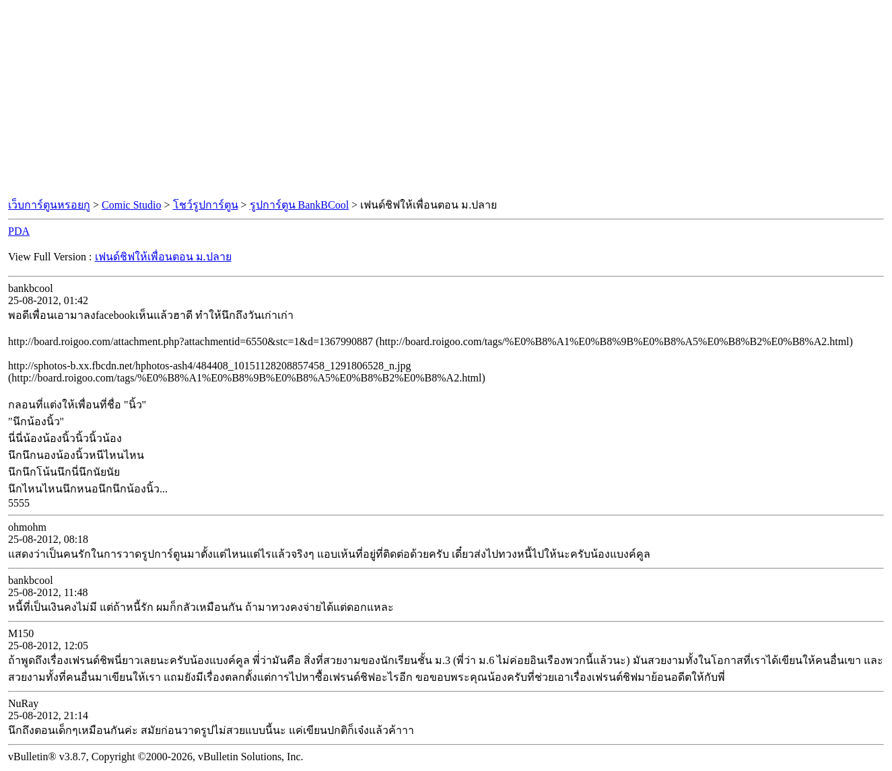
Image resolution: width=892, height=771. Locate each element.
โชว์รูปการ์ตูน (205, 205)
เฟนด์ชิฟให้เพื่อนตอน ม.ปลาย (163, 256)
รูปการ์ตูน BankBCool (299, 205)
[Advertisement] (446, 99)
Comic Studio (131, 205)
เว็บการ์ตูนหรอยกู (49, 205)
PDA (19, 231)
